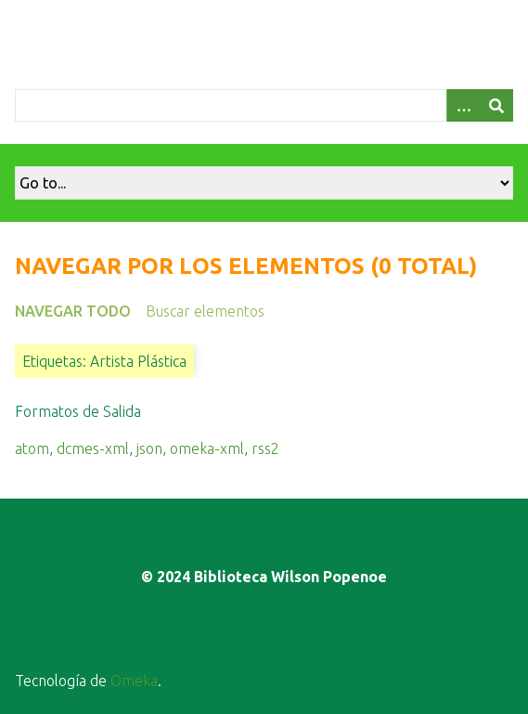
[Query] (264, 105)
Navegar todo (73, 311)
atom (32, 448)
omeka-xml (207, 448)
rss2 (265, 448)
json (149, 448)
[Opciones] (463, 105)
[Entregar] (496, 105)
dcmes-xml (93, 448)
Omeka (134, 680)
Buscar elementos (205, 311)
